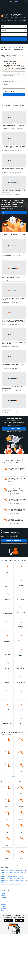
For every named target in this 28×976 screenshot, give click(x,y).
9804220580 (3, 895)
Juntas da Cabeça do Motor (22, 11)
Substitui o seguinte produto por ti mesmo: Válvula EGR (12, 876)
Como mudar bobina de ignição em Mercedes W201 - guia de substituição (15, 520)
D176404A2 (3, 908)
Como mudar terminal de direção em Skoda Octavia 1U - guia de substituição (16, 469)
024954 (2, 910)
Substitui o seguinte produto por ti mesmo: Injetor (11, 884)
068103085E (3, 902)
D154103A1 (3, 899)
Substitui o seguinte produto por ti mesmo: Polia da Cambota (13, 870)
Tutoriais (9, 11)
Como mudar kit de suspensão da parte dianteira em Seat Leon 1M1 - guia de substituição (16, 490)
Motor (14, 11)
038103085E (3, 897)
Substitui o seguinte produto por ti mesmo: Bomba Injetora (13, 878)
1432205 (3, 893)
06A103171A (3, 906)
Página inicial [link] (3, 11)
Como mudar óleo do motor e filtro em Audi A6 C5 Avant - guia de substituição (16, 510)
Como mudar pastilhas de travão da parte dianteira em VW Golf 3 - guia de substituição (16, 480)
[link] (12, 56)
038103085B (3, 904)
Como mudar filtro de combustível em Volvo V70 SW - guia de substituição (17, 500)
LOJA (11, 1)
